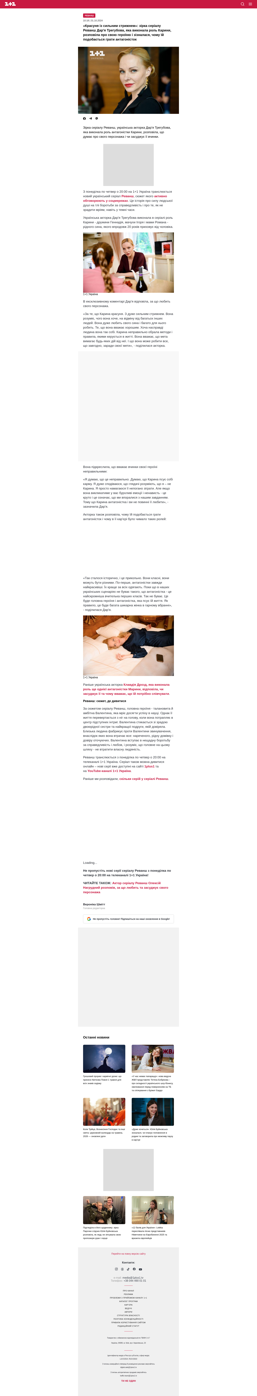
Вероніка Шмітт (94, 904)
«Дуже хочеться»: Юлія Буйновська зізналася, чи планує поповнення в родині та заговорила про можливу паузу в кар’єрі (152, 1134)
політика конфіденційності (128, 1319)
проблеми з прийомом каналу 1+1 (128, 1298)
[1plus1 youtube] (140, 1269)
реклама (128, 1294)
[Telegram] (90, 118)
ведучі (128, 1308)
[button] (250, 4)
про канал (128, 1291)
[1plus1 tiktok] (128, 1269)
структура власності (128, 1315)
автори (128, 1312)
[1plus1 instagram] (116, 1269)
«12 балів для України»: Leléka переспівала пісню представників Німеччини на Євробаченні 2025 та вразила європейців (149, 1232)
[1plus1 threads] (122, 1269)
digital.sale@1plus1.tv (128, 1367)
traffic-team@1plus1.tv (128, 1376)
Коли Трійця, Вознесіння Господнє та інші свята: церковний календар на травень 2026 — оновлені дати (104, 1133)
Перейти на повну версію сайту (128, 1253)
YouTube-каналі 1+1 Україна (109, 771)
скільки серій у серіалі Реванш (143, 779)
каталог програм (128, 1301)
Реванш (89, 15)
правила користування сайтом (128, 1323)
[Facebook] (84, 118)
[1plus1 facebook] (134, 1269)
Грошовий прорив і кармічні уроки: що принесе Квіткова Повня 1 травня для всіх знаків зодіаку (102, 1080)
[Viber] (96, 118)
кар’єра (128, 1305)
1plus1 (149, 766)
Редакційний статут (128, 1326)
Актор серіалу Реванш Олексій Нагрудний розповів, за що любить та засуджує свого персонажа (125, 887)
